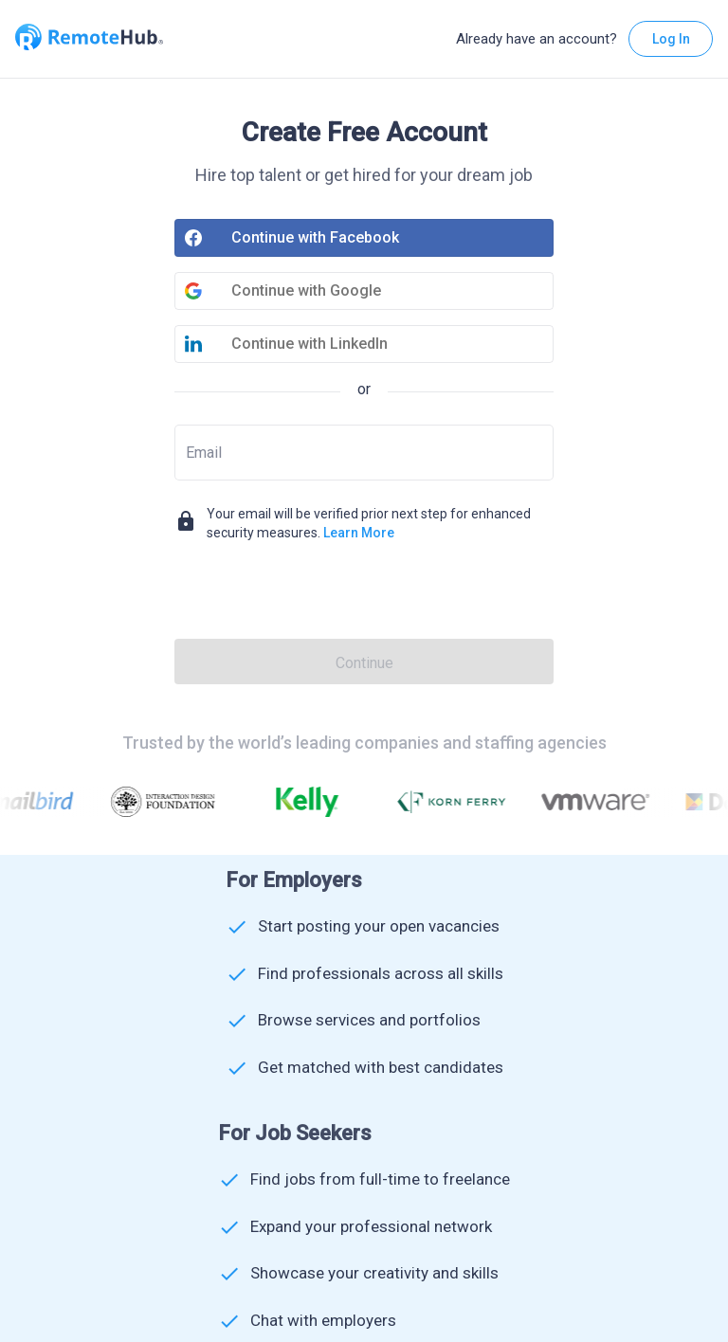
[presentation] (364, 593)
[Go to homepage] (89, 39)
